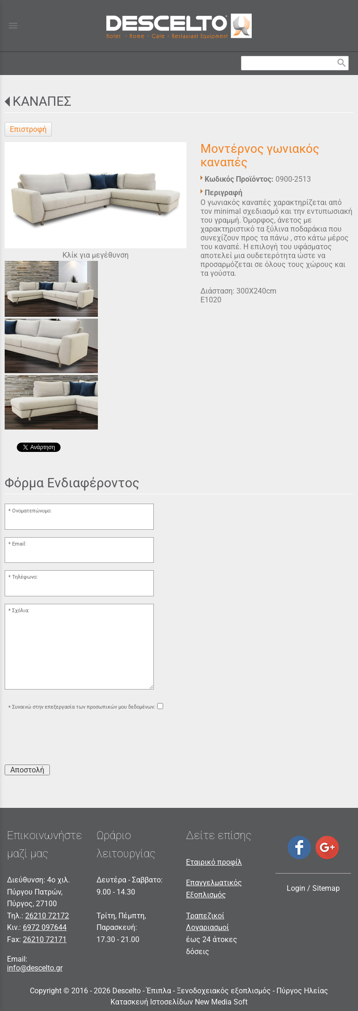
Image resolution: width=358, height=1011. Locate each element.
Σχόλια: (20, 611)
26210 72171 (45, 939)
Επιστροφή (28, 129)
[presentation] (75, 739)
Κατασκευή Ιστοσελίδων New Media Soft (179, 1001)
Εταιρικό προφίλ (214, 862)
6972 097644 (45, 927)
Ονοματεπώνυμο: (32, 511)
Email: (19, 544)
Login (296, 888)
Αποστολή (27, 769)
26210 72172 (47, 915)
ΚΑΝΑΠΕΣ (42, 101)
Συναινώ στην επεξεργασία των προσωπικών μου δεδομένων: (83, 707)
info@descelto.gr (34, 967)
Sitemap (326, 888)
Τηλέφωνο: (25, 577)
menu (13, 25)
